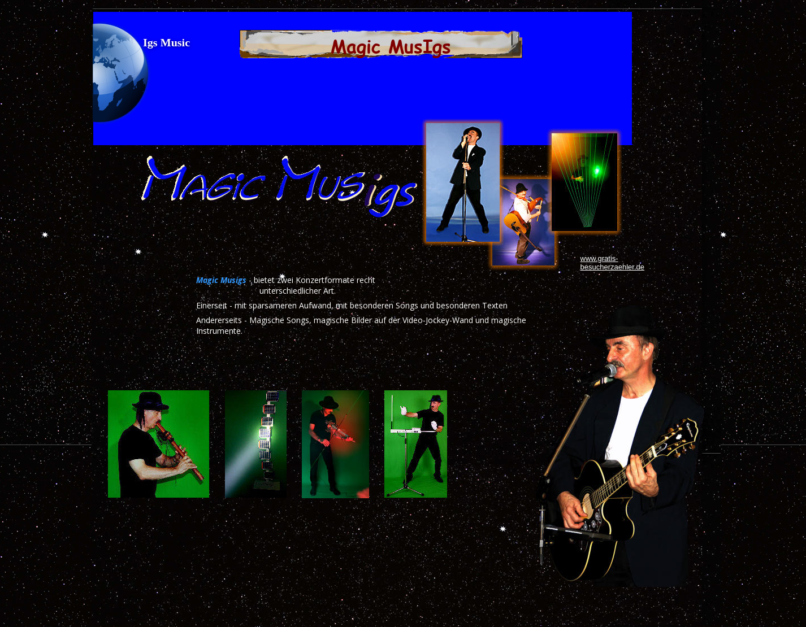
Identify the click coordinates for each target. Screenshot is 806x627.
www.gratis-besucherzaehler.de (612, 262)
